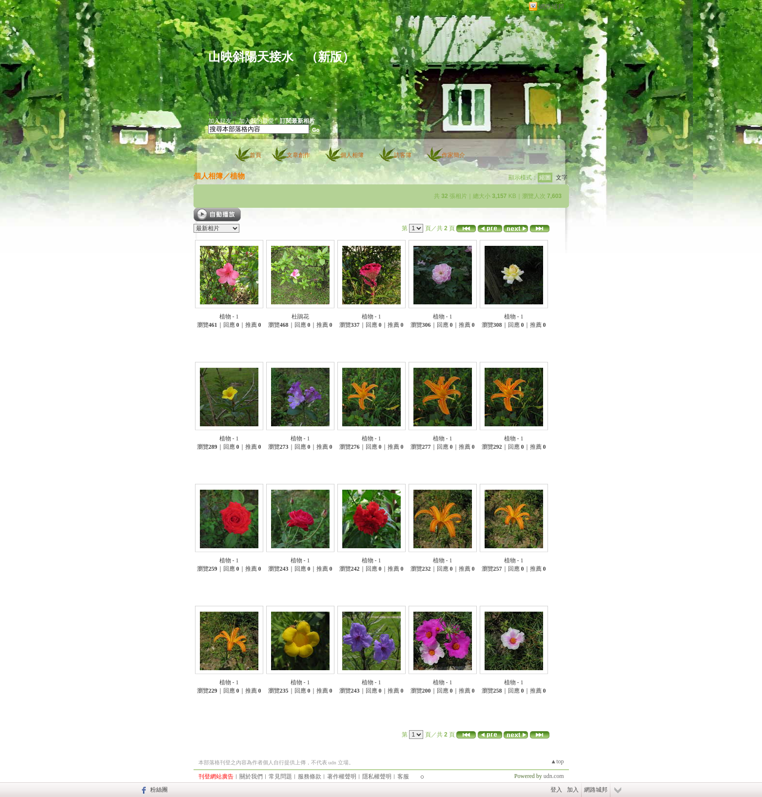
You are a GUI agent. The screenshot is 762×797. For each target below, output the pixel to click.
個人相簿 (352, 155)
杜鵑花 (300, 316)
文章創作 (298, 155)
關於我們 (251, 776)
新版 (330, 56)
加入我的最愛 (256, 121)
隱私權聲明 (376, 776)
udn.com (554, 776)
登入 (556, 789)
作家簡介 (453, 155)
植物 (237, 176)
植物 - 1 (229, 316)
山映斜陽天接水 (250, 56)
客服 (403, 776)
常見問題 (280, 776)
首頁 (255, 155)
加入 (573, 789)
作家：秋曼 (222, 113)
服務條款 (309, 776)
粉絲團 (159, 789)
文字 (561, 177)
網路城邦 (551, 6)
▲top (557, 761)
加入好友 (220, 121)
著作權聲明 (341, 776)
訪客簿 (402, 155)
